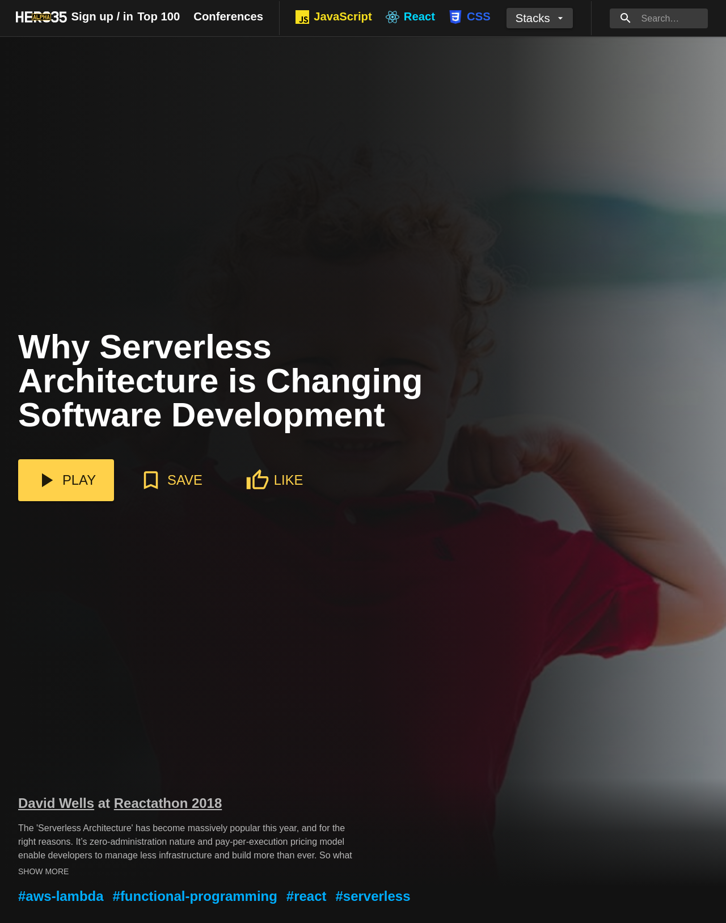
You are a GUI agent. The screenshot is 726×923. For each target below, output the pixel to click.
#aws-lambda (61, 896)
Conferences (228, 16)
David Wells (56, 803)
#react (306, 896)
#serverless (373, 896)
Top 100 (158, 16)
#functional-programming (195, 896)
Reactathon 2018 (168, 803)
